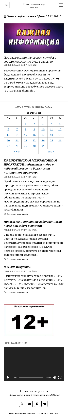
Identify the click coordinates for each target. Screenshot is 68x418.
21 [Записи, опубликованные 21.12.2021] (17, 140)
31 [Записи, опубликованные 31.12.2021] (43, 146)
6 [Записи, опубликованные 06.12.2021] (8, 129)
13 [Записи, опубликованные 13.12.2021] (8, 135)
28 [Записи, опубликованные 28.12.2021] (17, 146)
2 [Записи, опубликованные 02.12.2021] (34, 124)
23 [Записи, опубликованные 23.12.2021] (34, 140)
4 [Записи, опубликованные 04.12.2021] (51, 124)
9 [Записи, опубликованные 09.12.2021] (34, 129)
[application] (34, 364)
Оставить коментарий (16, 214)
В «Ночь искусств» (17, 267)
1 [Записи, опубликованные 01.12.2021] (25, 124)
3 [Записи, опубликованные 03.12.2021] (43, 124)
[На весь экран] (60, 377)
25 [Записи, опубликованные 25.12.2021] (51, 140)
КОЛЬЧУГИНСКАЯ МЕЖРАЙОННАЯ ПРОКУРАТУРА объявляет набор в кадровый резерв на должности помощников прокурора (30, 166)
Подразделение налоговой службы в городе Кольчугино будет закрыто (30, 59)
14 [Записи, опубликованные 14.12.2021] (17, 135)
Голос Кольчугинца (18, 413)
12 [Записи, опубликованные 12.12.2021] (59, 129)
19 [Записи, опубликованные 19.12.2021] (59, 135)
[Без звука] (54, 377)
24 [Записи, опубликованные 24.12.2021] (43, 140)
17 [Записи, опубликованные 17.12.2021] (43, 135)
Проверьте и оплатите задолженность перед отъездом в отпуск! (33, 224)
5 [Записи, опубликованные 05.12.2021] (60, 124)
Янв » (51, 151)
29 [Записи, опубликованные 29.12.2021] (25, 146)
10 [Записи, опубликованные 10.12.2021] (43, 129)
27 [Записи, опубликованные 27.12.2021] (8, 146)
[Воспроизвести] (8, 377)
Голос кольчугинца (34, 4)
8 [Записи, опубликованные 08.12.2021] (25, 129)
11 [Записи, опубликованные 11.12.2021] (51, 129)
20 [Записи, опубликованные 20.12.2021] (8, 140)
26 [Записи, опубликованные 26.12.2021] (59, 140)
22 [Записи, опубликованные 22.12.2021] (25, 140)
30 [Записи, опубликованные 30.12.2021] (34, 146)
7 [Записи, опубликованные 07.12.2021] (17, 129)
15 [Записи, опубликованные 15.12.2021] (25, 135)
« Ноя (17, 151)
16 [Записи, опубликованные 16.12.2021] (34, 135)
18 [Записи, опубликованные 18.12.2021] (51, 135)
